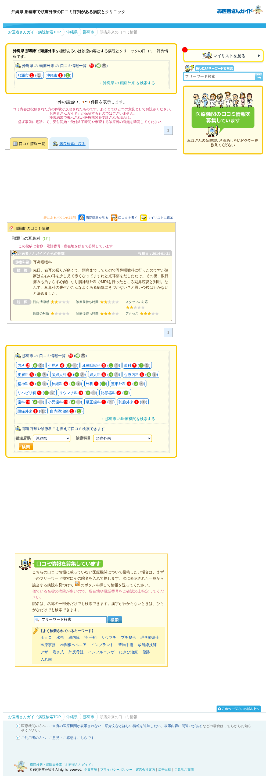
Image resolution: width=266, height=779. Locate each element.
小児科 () (63, 365)
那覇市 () (29, 75)
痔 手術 (90, 637)
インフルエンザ (101, 652)
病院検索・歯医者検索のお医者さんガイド (240, 9)
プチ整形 (128, 637)
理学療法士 (150, 637)
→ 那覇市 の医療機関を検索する (127, 419)
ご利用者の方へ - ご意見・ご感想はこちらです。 (59, 738)
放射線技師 (147, 645)
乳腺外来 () (132, 402)
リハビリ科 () (36, 392)
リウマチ (108, 637)
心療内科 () (141, 374)
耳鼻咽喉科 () (101, 365)
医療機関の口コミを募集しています (223, 120)
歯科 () (30, 402)
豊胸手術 (125, 645)
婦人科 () (104, 374)
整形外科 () (128, 383)
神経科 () (67, 383)
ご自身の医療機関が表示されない (75, 726)
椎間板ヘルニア (73, 645)
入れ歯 (46, 659)
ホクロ (46, 637)
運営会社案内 (145, 769)
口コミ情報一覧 (32, 144)
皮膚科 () (32, 374)
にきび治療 (128, 652)
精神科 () (32, 383)
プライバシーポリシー (116, 769)
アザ (44, 652)
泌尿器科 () (115, 392)
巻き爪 (58, 652)
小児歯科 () (65, 402)
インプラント (102, 645)
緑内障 (74, 637)
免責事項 (90, 769)
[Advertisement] (103, 498)
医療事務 (48, 645)
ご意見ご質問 (184, 769)
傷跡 (146, 652)
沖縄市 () (58, 75)
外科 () (96, 383)
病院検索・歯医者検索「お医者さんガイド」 (62, 765)
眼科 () (137, 365)
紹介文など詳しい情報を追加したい (133, 726)
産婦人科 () (69, 374)
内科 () (30, 365)
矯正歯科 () (100, 402)
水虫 (60, 637)
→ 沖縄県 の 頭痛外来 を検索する (126, 83)
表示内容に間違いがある (183, 726)
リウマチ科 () (78, 392)
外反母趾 (76, 652)
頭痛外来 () (31, 411)
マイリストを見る (229, 56)
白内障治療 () (66, 411)
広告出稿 (164, 769)
